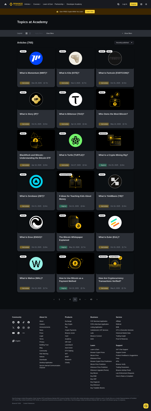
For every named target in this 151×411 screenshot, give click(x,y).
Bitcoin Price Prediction (98, 364)
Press (41, 333)
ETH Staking (69, 351)
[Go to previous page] (54, 299)
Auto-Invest (68, 348)
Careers (42, 324)
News (41, 330)
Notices (42, 357)
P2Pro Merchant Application (99, 324)
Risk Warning (44, 354)
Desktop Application (46, 362)
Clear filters (50, 33)
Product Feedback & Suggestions (127, 355)
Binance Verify (120, 364)
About (41, 321)
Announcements (45, 327)
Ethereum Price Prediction (99, 367)
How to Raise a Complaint (124, 376)
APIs (117, 361)
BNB (117, 327)
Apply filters (39, 33)
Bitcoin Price (94, 355)
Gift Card (68, 342)
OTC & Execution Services (124, 330)
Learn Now (90, 11)
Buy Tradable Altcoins (97, 388)
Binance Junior (70, 333)
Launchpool (69, 345)
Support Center (121, 352)
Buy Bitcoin (94, 373)
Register (133, 4)
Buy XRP (93, 379)
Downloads (43, 359)
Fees (117, 358)
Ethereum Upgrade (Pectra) (99, 370)
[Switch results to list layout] (30, 33)
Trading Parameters (122, 367)
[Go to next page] (97, 299)
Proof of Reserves (122, 339)
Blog (41, 348)
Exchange (68, 321)
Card (66, 336)
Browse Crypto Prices (97, 352)
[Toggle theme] (146, 4)
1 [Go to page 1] (59, 299)
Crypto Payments (70, 330)
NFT (66, 354)
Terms (42, 339)
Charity (67, 362)
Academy (68, 339)
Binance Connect (96, 336)
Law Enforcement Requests (125, 373)
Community (43, 351)
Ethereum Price (95, 358)
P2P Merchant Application (98, 321)
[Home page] (16, 4)
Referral (118, 324)
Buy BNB (93, 376)
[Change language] (141, 4)
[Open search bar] (118, 4)
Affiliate (118, 321)
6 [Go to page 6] (80, 299)
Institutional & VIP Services (99, 330)
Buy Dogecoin (95, 382)
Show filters (127, 33)
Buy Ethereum (95, 385)
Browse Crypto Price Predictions (101, 361)
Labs (92, 333)
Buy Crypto (68, 324)
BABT (67, 357)
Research (68, 359)
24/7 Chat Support (122, 349)
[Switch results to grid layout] (26, 33)
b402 (92, 339)
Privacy (42, 342)
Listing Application (96, 327)
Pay (66, 327)
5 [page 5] (74, 299)
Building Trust (44, 345)
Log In (124, 4)
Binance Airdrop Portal (123, 370)
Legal (41, 336)
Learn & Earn (94, 349)
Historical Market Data (123, 333)
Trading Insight (121, 336)
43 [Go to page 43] (91, 299)
